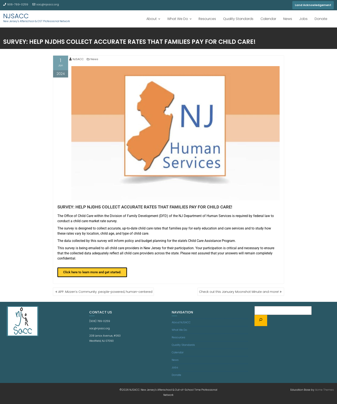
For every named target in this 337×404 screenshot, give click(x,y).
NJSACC (16, 16)
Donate (321, 18)
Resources (207, 18)
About (151, 18)
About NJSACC (181, 322)
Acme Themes (324, 390)
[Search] (260, 320)
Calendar (268, 18)
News (287, 18)
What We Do (177, 18)
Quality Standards (238, 18)
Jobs (303, 18)
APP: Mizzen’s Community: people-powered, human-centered (105, 292)
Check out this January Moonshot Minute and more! (239, 292)
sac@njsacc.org (45, 4)
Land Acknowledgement (313, 5)
